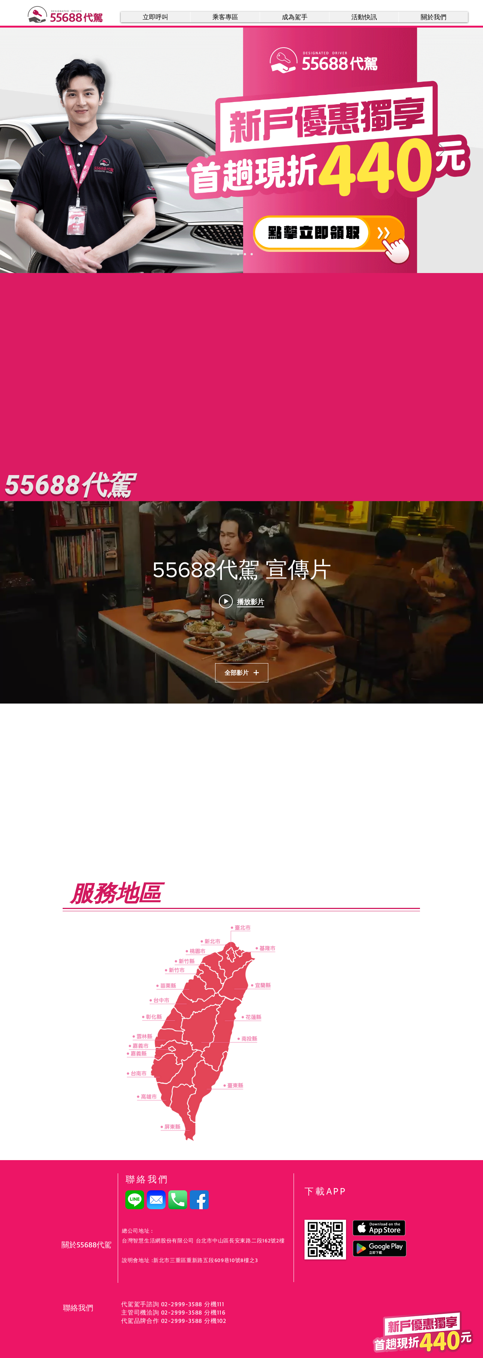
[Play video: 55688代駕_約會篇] (241, 601)
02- (165, 1320)
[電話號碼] (177, 1199)
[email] (156, 1199)
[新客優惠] (231, 254)
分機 (209, 1320)
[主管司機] (252, 254)
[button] (225, 17)
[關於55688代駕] (88, 1245)
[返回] (41, 150)
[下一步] (441, 150)
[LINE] (134, 1199)
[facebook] (199, 1199)
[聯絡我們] (89, 1307)
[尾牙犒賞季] (238, 254)
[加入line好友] (245, 254)
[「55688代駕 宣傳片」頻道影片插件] (241, 602)
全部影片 (242, 672)
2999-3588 (186, 1312)
